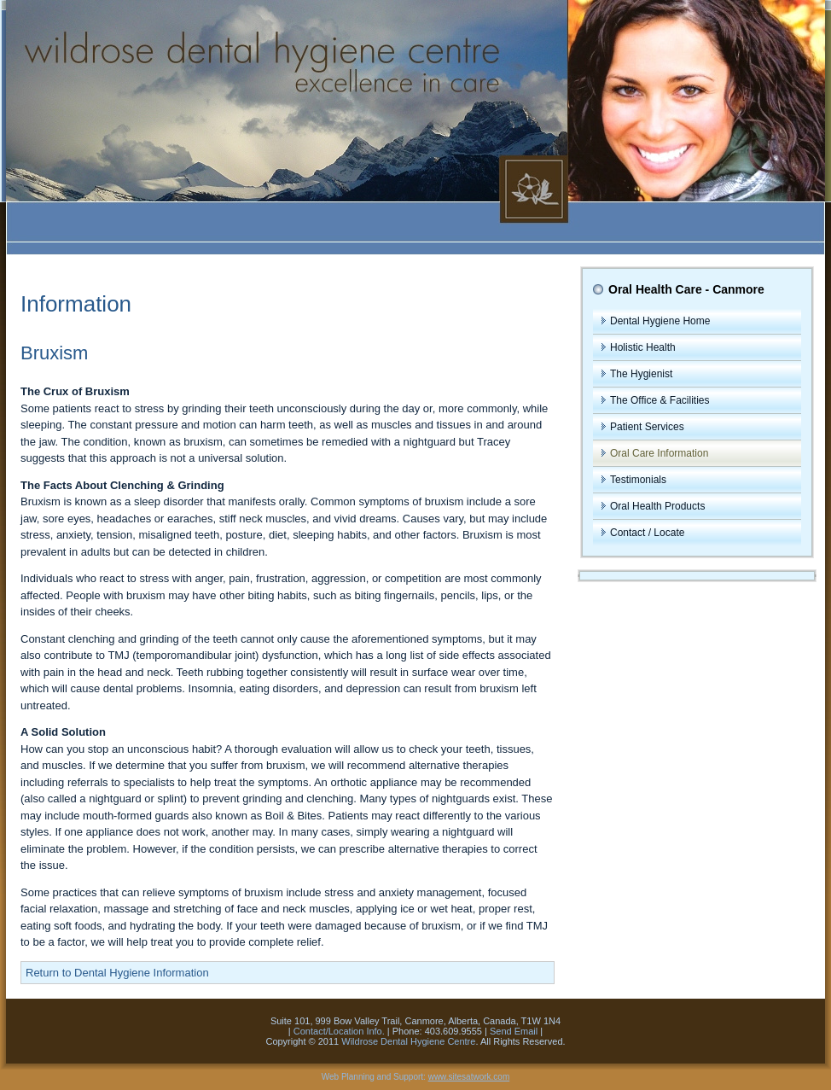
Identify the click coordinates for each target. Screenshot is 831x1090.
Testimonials (638, 480)
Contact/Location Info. (339, 1031)
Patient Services (647, 427)
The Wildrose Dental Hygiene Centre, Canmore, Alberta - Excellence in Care (415, 127)
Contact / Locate (647, 533)
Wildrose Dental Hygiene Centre (408, 1041)
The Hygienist (641, 374)
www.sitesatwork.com (469, 1076)
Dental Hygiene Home (660, 321)
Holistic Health (643, 347)
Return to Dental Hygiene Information (117, 972)
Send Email (514, 1031)
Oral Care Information (659, 453)
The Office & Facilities (659, 400)
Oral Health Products (657, 506)
